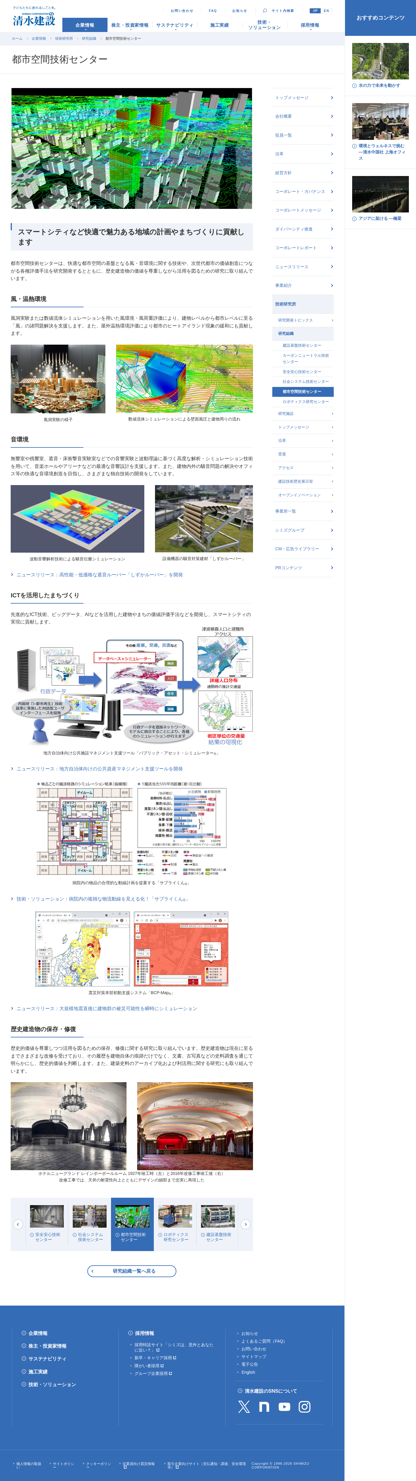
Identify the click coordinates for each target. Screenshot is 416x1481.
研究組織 (89, 38)
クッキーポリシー (98, 1465)
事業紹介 (283, 285)
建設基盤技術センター (302, 345)
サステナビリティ (48, 1358)
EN (326, 10)
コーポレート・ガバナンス (300, 191)
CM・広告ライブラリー (297, 548)
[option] (47, 1224)
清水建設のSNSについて (271, 1391)
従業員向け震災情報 (139, 1464)
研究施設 (286, 413)
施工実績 (38, 1371)
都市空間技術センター (302, 391)
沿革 (279, 153)
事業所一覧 (285, 511)
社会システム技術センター (306, 381)
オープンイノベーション (299, 495)
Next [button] (245, 1224)
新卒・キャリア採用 (153, 1357)
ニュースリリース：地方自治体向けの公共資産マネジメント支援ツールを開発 (100, 768)
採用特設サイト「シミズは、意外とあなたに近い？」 (174, 1347)
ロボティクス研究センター (306, 401)
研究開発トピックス (295, 320)
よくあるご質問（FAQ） (264, 1341)
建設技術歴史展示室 (295, 481)
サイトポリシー (63, 1465)
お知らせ (239, 10)
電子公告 (249, 1364)
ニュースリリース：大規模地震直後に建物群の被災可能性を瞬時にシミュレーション (107, 1008)
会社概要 (283, 116)
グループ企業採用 (151, 1373)
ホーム (17, 38)
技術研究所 (64, 38)
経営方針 (283, 172)
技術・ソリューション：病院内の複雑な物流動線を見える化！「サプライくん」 (103, 899)
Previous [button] (18, 1224)
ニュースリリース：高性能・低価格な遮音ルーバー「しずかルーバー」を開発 (100, 574)
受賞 (282, 454)
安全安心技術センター (302, 372)
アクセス (286, 468)
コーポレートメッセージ (298, 210)
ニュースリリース (292, 266)
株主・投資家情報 (48, 1346)
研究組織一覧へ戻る (134, 1271)
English (248, 1372)
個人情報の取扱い (28, 1465)
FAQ (213, 10)
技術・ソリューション (52, 1384)
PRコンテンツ (288, 567)
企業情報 (39, 38)
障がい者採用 (147, 1365)
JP (315, 10)
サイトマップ (253, 1356)
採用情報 (144, 1333)
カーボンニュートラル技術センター (306, 358)
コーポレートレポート (296, 247)
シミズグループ (289, 530)
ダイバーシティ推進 (294, 229)
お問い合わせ (182, 10)
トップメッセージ (292, 97)
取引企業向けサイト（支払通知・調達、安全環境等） (206, 1465)
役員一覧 (283, 135)
